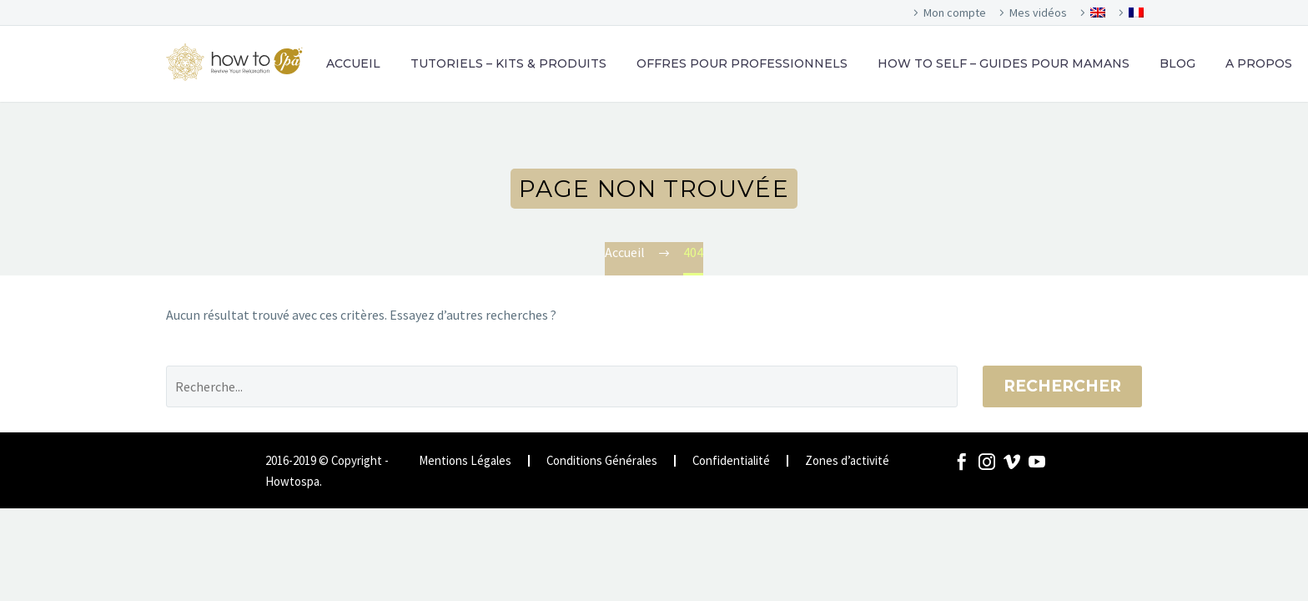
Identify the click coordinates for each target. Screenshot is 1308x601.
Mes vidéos (1038, 12)
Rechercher (1062, 386)
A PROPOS (1258, 63)
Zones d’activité (847, 461)
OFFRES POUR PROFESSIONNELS (742, 63)
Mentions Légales (465, 461)
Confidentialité (731, 461)
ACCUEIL (353, 63)
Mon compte (954, 12)
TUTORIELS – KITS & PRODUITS (508, 63)
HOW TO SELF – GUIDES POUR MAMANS (1003, 63)
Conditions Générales (601, 461)
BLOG (1177, 63)
